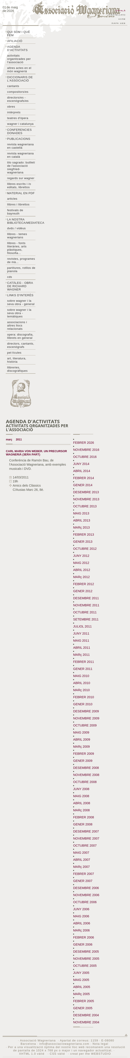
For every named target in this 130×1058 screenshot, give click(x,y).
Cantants (13, 86)
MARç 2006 (81, 930)
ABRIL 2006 (81, 923)
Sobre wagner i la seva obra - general (21, 302)
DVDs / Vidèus (16, 228)
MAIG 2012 (81, 563)
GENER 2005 (82, 1008)
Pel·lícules (14, 352)
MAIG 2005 (81, 980)
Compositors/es (17, 91)
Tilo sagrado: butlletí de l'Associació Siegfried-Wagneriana (21, 167)
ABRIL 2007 (81, 859)
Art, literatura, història (16, 360)
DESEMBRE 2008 (86, 768)
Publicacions (18, 138)
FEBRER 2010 (83, 697)
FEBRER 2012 (83, 584)
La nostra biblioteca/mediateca (21, 221)
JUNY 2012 (81, 555)
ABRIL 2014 (81, 471)
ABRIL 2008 (81, 803)
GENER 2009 (82, 760)
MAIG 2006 (81, 916)
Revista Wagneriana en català (20, 155)
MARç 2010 (81, 690)
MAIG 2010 (81, 676)
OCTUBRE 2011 (85, 612)
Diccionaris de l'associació (20, 79)
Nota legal (100, 1043)
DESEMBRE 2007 (86, 831)
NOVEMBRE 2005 (86, 958)
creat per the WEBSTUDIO (90, 1053)
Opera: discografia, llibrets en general (20, 336)
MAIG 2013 (81, 513)
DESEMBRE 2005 (86, 951)
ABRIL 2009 (81, 739)
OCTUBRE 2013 (85, 506)
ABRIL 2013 (81, 520)
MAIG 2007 (81, 852)
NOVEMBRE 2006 (86, 895)
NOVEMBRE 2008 (86, 775)
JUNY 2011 (81, 633)
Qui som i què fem (18, 33)
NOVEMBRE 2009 (86, 718)
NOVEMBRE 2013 (86, 499)
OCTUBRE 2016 (85, 457)
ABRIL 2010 (81, 683)
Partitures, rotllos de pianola (21, 269)
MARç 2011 (81, 654)
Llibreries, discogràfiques (17, 369)
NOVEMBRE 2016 (86, 449)
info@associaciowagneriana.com (64, 1043)
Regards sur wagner (21, 178)
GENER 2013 (82, 541)
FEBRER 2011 (83, 662)
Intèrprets (13, 112)
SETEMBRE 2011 (85, 619)
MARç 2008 (81, 810)
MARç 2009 (81, 746)
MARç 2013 (81, 527)
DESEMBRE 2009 (86, 711)
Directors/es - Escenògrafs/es (18, 99)
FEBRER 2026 (83, 442)
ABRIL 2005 (81, 987)
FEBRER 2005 (83, 1001)
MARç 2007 (81, 866)
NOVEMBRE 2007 (86, 838)
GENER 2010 (82, 704)
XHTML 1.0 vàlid (32, 1053)
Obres (11, 106)
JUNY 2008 (81, 789)
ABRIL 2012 (81, 570)
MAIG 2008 (81, 796)
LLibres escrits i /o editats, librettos (19, 185)
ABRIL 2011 (81, 647)
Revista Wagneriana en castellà (20, 146)
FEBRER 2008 (83, 817)
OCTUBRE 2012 (85, 548)
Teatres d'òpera (17, 118)
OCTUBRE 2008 (85, 782)
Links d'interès (20, 295)
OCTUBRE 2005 (85, 965)
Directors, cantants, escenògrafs (20, 345)
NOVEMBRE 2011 (86, 605)
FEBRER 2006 (83, 937)
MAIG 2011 (81, 640)
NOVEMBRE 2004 (86, 1022)
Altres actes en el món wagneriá (19, 69)
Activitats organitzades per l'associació (19, 59)
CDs (9, 277)
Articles (12, 198)
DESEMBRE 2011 (86, 598)
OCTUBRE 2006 (85, 902)
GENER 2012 (82, 591)
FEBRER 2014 (83, 478)
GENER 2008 (82, 824)
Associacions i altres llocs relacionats (17, 325)
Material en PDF (21, 193)
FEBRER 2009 (83, 753)
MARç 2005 (81, 994)
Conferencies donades (19, 131)
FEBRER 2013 (83, 534)
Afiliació (14, 41)
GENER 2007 (82, 881)
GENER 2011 (82, 669)
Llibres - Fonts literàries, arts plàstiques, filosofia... (17, 248)
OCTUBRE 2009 (85, 725)
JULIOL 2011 (82, 626)
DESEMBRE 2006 (86, 888)
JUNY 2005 (81, 973)
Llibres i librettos (18, 204)
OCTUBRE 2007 (85, 845)
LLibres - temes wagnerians (17, 235)
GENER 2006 (82, 944)
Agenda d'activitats (17, 48)
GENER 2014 (82, 485)
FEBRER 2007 (83, 874)
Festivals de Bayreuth (15, 212)
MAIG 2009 (81, 732)
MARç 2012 (81, 577)
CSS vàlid (58, 1053)
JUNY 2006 (81, 909)
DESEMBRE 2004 (86, 1015)
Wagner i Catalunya (20, 123)
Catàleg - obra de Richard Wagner (20, 286)
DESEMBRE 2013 (86, 492)
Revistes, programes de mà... (21, 260)
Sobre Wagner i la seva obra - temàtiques (19, 313)
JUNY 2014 (81, 464)
